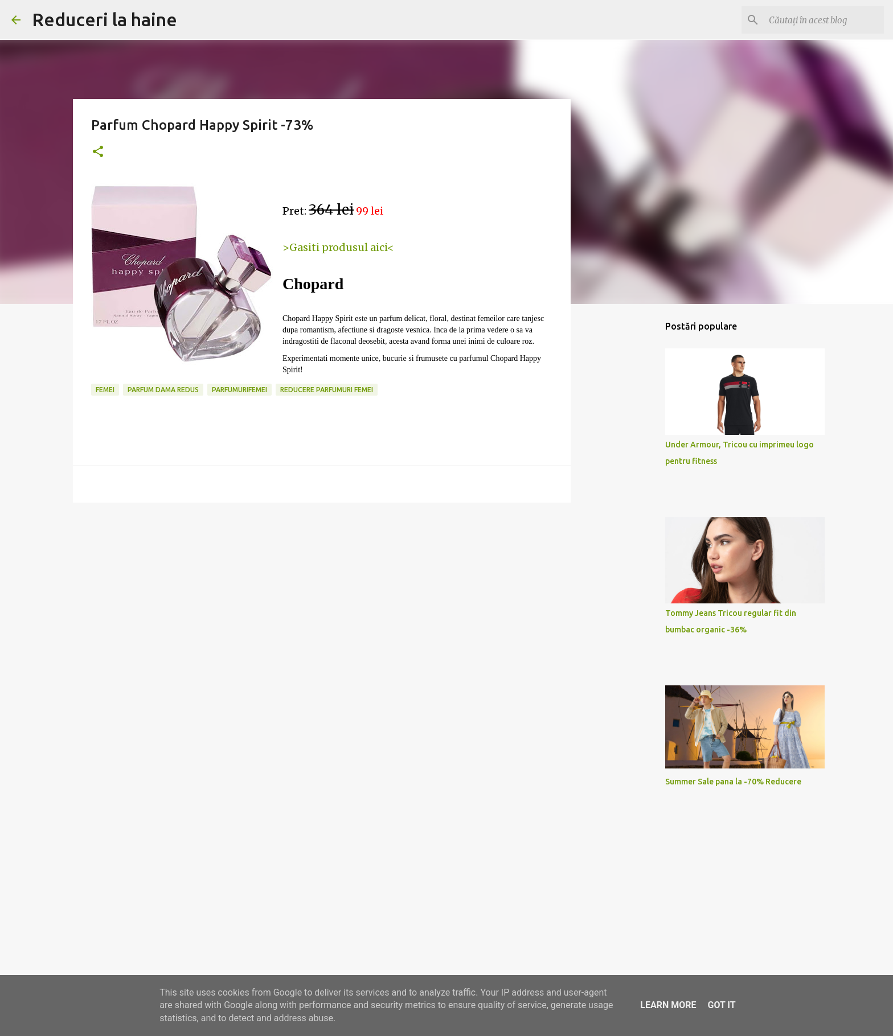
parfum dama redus (163, 389)
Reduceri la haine (104, 19)
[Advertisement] (321, 599)
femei (105, 389)
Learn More (668, 1005)
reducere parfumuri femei (326, 389)
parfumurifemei (239, 389)
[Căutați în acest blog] (824, 20)
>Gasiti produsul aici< (338, 247)
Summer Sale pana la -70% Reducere (733, 781)
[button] (98, 152)
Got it (721, 1005)
